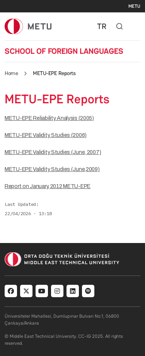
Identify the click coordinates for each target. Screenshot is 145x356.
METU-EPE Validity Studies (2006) (46, 135)
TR (101, 26)
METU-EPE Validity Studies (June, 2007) (53, 152)
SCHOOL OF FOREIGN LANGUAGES (64, 51)
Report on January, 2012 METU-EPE (47, 186)
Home (11, 73)
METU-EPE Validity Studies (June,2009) (52, 169)
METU (134, 6)
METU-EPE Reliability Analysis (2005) (49, 118)
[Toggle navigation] (136, 26)
